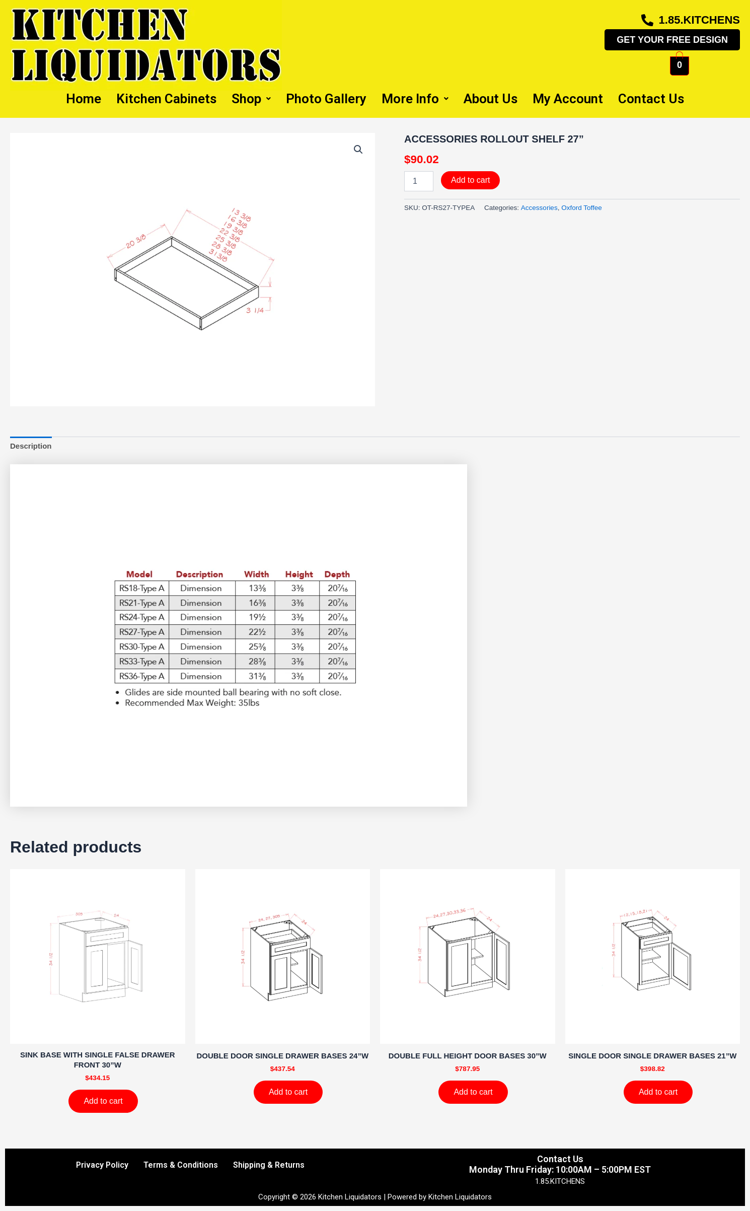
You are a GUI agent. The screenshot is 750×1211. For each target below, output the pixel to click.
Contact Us (651, 98)
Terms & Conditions (180, 1165)
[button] (358, 149)
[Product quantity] (418, 181)
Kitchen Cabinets (166, 98)
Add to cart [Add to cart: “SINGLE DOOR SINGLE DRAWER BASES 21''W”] (658, 1092)
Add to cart (470, 180)
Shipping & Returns (269, 1165)
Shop (251, 98)
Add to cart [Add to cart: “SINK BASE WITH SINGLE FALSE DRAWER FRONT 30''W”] (103, 1101)
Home (83, 98)
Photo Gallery (326, 98)
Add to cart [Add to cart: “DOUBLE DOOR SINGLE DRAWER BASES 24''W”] (288, 1092)
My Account (568, 98)
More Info (415, 98)
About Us (490, 98)
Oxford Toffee (581, 207)
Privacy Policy (102, 1165)
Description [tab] (31, 446)
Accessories (539, 207)
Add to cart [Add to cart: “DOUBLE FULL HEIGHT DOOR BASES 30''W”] (473, 1092)
